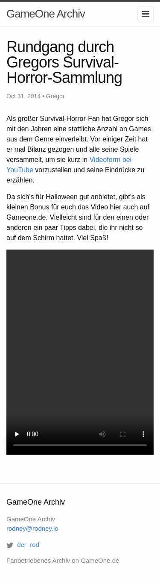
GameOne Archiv (45, 13)
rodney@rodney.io (32, 528)
